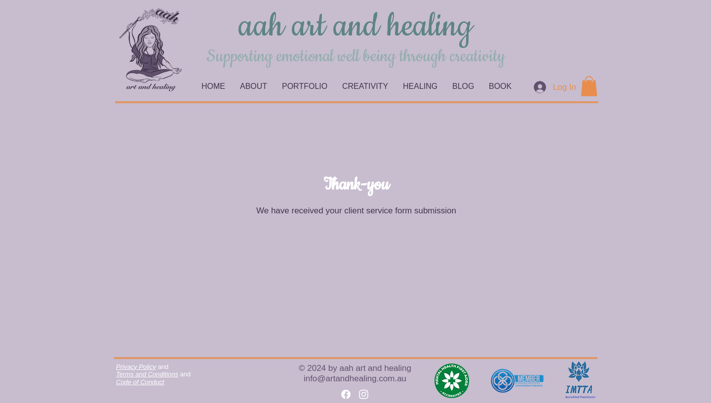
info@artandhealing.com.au (355, 378)
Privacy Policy (136, 366)
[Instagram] (363, 394)
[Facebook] (346, 394)
